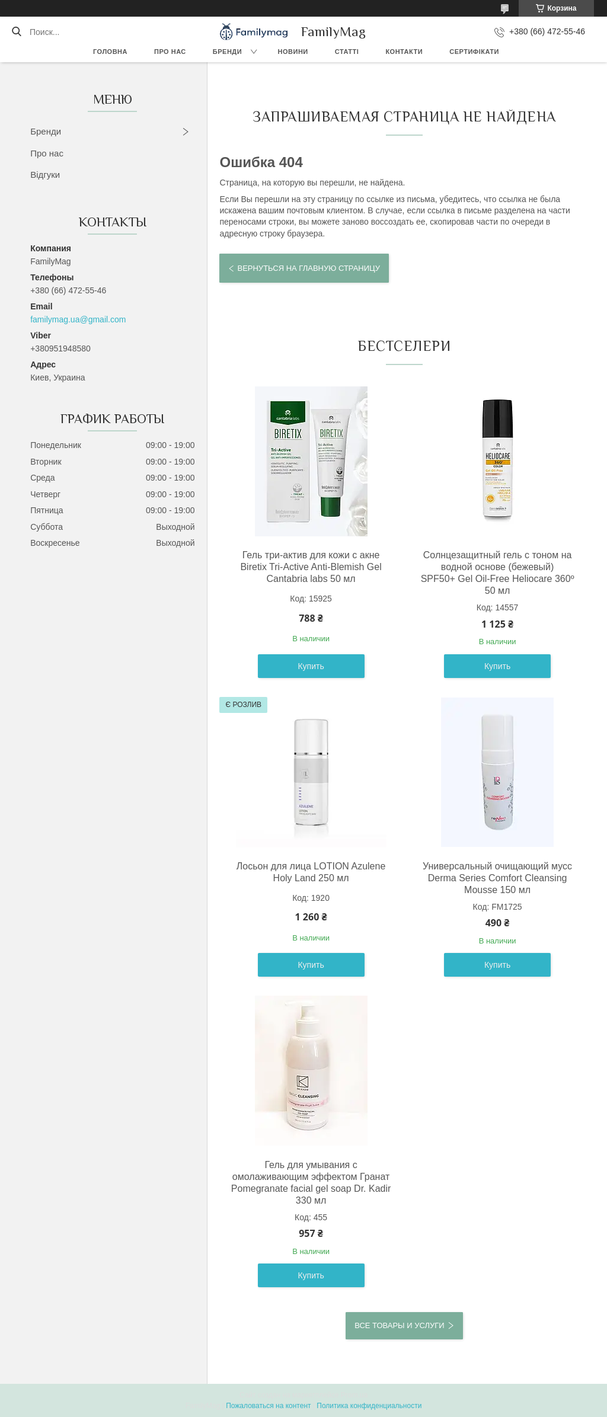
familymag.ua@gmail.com (78, 319)
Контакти (404, 51)
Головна (110, 51)
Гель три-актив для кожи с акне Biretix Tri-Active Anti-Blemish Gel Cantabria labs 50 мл (310, 567)
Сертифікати (474, 51)
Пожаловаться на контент (268, 1406)
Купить (311, 666)
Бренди (227, 51)
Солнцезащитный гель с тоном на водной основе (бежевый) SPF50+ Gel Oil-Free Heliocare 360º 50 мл (497, 573)
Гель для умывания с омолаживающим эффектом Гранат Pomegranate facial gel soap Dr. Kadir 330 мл (311, 1182)
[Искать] (16, 32)
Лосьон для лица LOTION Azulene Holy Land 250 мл (311, 872)
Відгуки (45, 174)
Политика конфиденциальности (369, 1406)
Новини (293, 51)
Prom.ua (354, 1395)
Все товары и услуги (399, 1325)
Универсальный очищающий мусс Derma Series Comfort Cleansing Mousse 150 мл (497, 878)
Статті (347, 51)
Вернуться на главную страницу (308, 268)
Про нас (170, 51)
